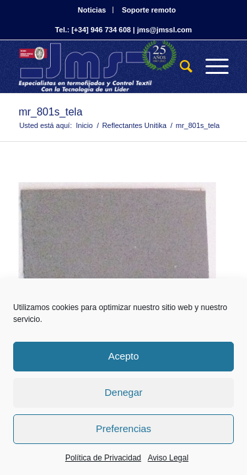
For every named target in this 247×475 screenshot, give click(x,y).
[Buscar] (179, 66)
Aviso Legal (168, 457)
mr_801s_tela (50, 111)
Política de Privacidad (103, 457)
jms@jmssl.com (164, 30)
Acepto (123, 356)
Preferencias (123, 428)
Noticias (92, 10)
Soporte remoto (149, 10)
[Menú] (210, 66)
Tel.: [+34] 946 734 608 (93, 30)
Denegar (124, 392)
